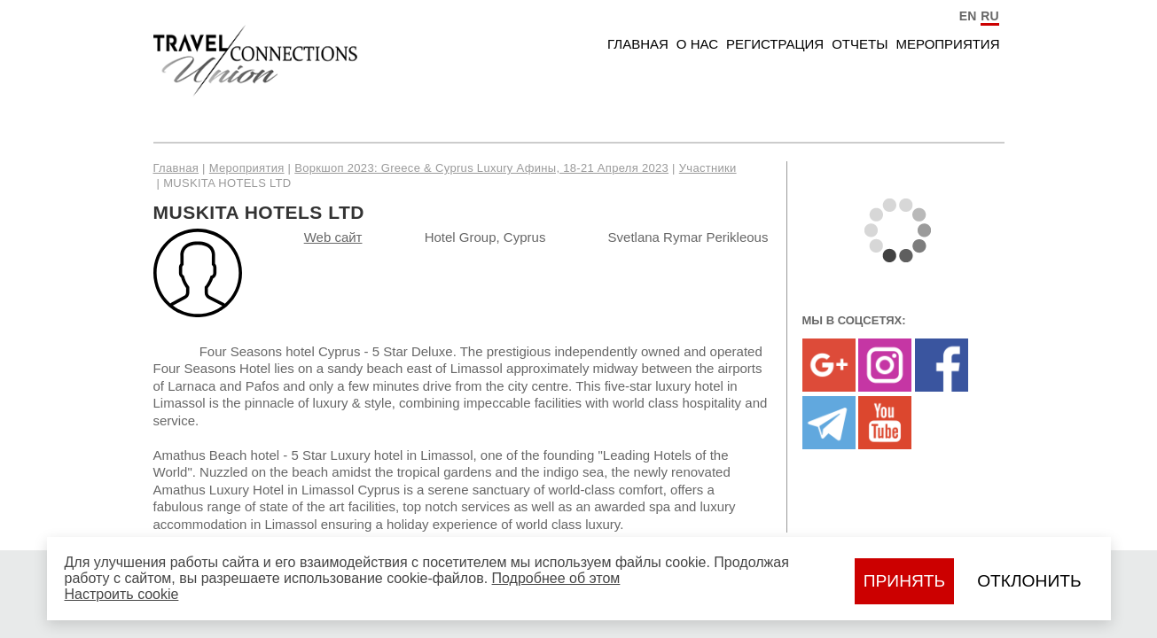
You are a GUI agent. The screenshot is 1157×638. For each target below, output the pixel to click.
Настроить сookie (122, 594)
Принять (904, 581)
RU (989, 16)
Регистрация (775, 43)
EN (967, 16)
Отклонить (1029, 581)
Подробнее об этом (556, 578)
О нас (697, 43)
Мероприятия (947, 43)
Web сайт (333, 237)
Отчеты (859, 43)
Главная (637, 43)
